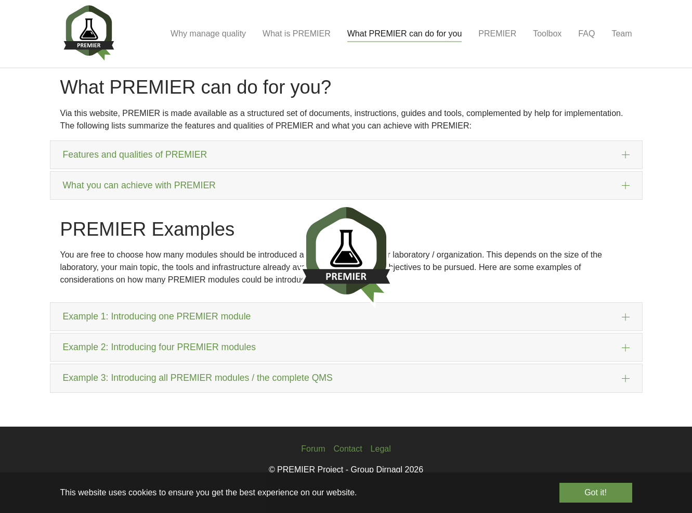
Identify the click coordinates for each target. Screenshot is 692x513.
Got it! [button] (595, 492)
